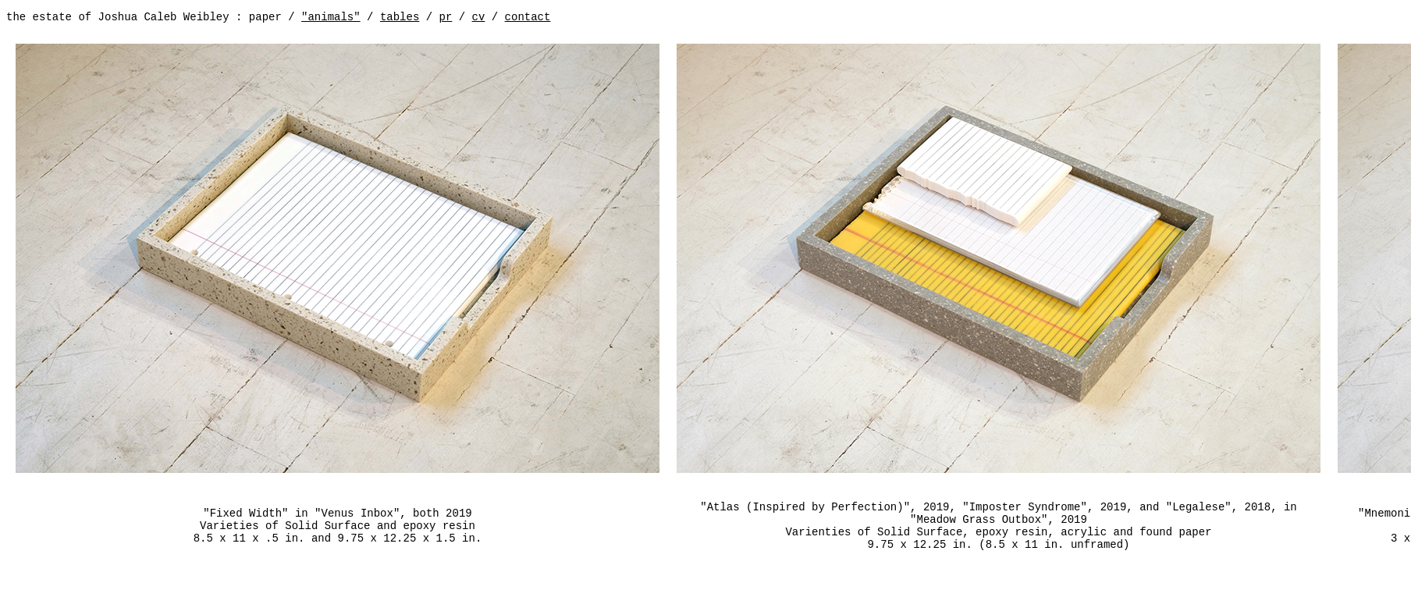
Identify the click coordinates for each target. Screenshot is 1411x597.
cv (478, 17)
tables (399, 17)
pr (446, 17)
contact (528, 17)
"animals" (331, 17)
